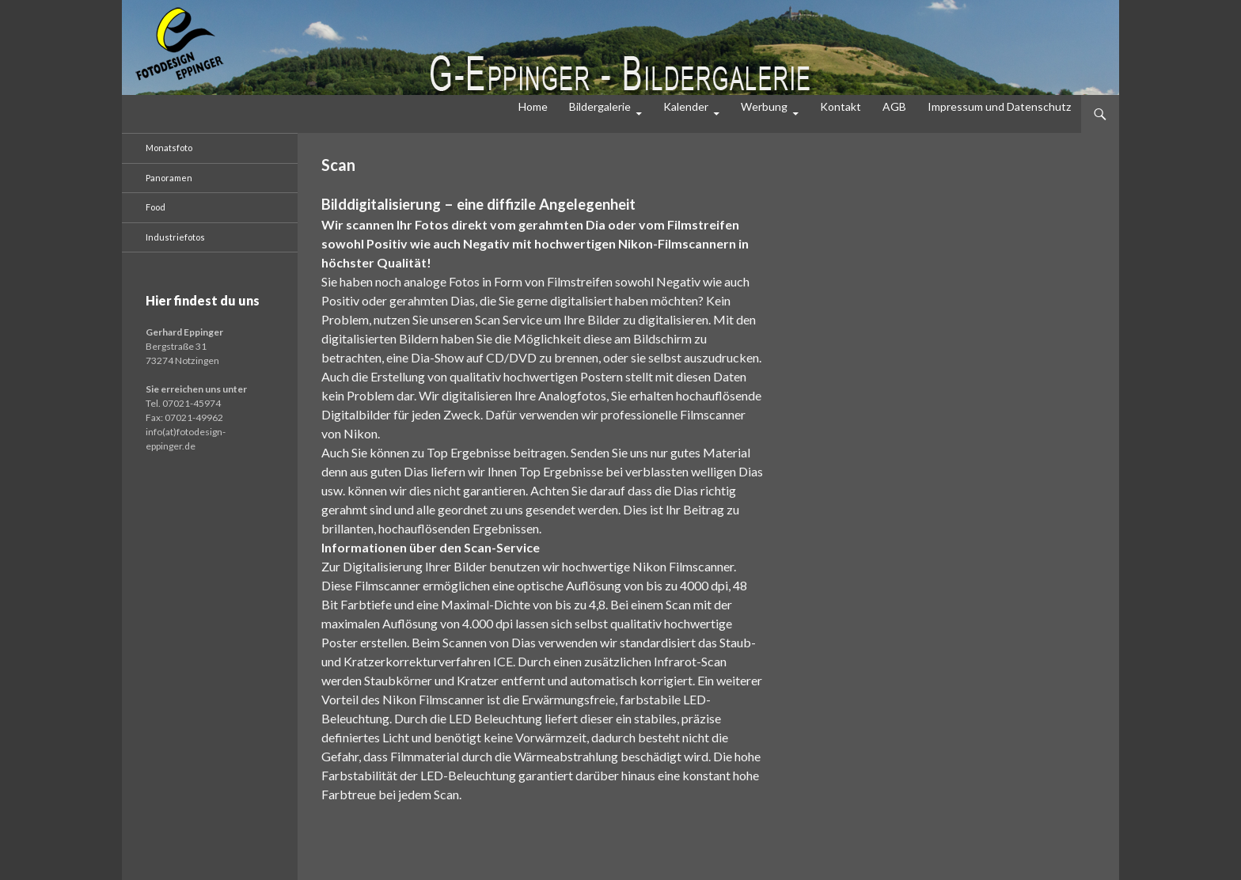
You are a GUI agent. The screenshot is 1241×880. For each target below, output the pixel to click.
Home (533, 106)
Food (155, 207)
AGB (894, 106)
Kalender (685, 106)
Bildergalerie (600, 106)
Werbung (764, 106)
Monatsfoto (169, 147)
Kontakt (840, 106)
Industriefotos (175, 237)
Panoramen (169, 178)
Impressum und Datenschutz (999, 106)
